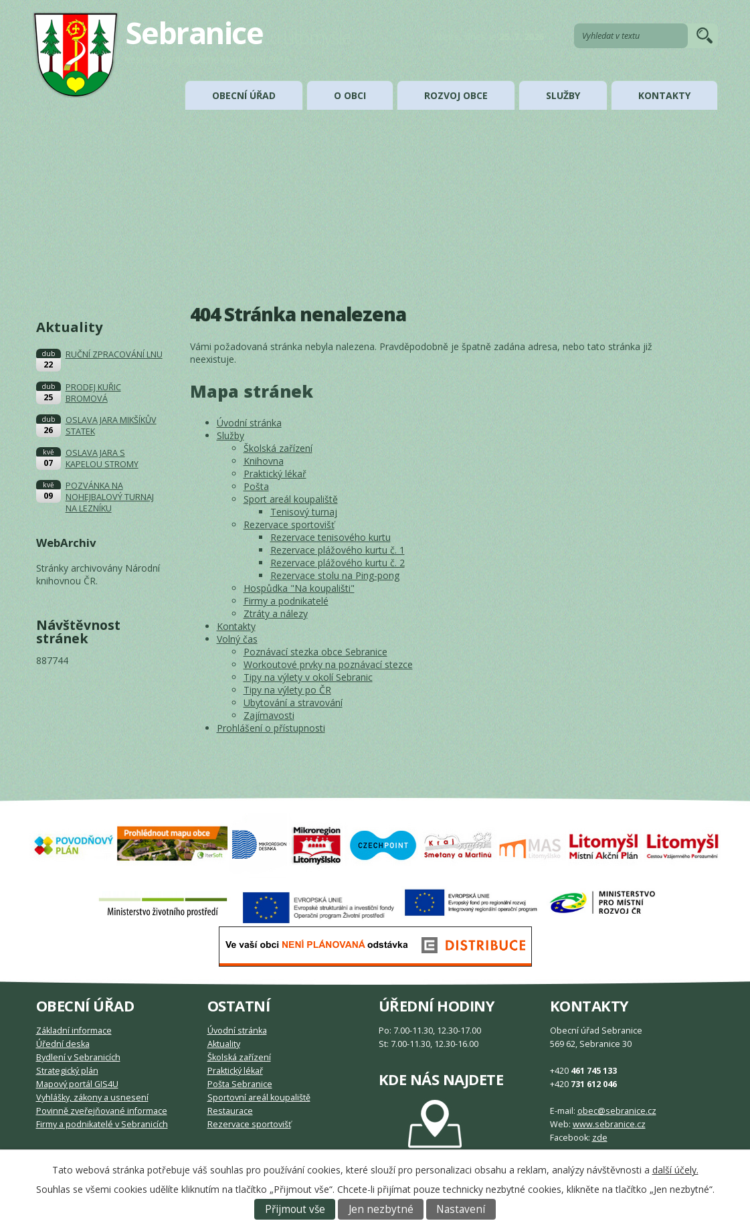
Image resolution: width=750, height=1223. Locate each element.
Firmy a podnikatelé (286, 600)
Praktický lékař (275, 473)
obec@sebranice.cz (616, 1111)
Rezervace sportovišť (289, 524)
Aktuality (223, 1044)
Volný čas (237, 639)
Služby (563, 95)
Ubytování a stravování (293, 702)
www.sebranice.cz (609, 1124)
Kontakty (664, 95)
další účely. (675, 1169)
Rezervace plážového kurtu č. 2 (337, 562)
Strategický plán (67, 1070)
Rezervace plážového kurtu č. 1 (337, 550)
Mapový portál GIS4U (77, 1084)
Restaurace (230, 1111)
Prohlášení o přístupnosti (271, 728)
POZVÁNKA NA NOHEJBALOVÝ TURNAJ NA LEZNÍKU (110, 497)
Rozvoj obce (456, 95)
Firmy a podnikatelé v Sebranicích (102, 1124)
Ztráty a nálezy (276, 613)
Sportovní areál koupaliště (258, 1097)
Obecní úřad (244, 95)
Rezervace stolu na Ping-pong (334, 575)
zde (599, 1137)
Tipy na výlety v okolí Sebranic (308, 677)
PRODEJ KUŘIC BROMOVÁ (93, 393)
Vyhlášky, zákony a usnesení (92, 1097)
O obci (350, 95)
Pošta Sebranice (239, 1084)
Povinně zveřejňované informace (101, 1111)
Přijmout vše (295, 1209)
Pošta (256, 486)
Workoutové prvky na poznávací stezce (328, 664)
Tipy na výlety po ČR (287, 689)
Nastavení (460, 1209)
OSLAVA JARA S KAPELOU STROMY (102, 458)
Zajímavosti (269, 715)
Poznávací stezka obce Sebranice (315, 651)
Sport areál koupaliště (291, 499)
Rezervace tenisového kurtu (330, 537)
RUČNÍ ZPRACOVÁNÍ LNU (114, 354)
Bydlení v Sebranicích (78, 1057)
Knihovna (264, 461)
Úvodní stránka (249, 422)
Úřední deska (63, 1044)
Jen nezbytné (381, 1209)
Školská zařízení (278, 448)
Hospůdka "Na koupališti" (299, 588)
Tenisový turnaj (303, 511)
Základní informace (74, 1030)
